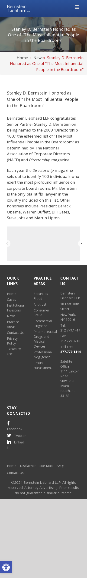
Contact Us (15, 332)
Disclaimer (28, 465)
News (38, 57)
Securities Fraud (41, 296)
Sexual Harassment (43, 365)
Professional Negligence (43, 354)
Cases (11, 299)
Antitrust (40, 304)
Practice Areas (13, 324)
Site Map (46, 465)
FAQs (60, 465)
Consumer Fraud (41, 312)
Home (22, 57)
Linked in (15, 444)
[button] (6, 567)
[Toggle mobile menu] (77, 7)
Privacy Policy (12, 340)
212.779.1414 (70, 330)
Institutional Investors (16, 307)
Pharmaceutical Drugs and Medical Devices (43, 338)
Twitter (16, 435)
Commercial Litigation (43, 323)
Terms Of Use (14, 351)
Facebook (14, 426)
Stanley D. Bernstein (52, 124)
